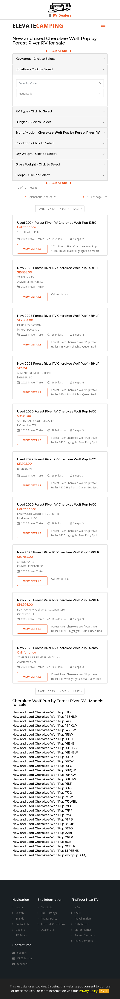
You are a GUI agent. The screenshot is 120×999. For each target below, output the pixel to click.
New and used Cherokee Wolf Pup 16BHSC (44, 748)
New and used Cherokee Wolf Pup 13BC (42, 712)
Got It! (104, 991)
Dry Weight (36, 154)
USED (76, 913)
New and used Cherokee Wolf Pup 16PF (42, 788)
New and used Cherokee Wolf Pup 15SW (42, 734)
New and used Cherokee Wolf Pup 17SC (42, 815)
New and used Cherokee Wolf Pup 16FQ (42, 766)
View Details (32, 249)
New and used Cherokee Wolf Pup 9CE (41, 842)
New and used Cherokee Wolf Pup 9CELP (43, 846)
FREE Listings (47, 913)
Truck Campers (82, 941)
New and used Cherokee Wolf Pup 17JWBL (44, 801)
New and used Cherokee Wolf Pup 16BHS (43, 743)
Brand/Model (58, 132)
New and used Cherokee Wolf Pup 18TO (42, 828)
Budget (33, 122)
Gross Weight (38, 164)
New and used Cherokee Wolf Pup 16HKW (44, 775)
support (19, 953)
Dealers (18, 929)
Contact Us (20, 924)
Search (18, 913)
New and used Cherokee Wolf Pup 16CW (43, 761)
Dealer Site (46, 929)
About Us (45, 907)
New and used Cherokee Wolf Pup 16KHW (44, 779)
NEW (75, 907)
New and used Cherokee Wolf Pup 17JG (42, 792)
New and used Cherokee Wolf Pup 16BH (42, 739)
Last (77, 208)
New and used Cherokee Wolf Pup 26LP (42, 837)
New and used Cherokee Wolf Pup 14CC (42, 721)
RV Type (34, 111)
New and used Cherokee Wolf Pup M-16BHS (45, 851)
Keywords (35, 58)
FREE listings (22, 958)
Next (64, 208)
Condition (35, 143)
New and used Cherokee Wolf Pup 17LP (42, 806)
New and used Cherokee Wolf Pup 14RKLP (44, 725)
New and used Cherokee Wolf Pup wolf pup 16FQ (49, 855)
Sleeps (33, 175)
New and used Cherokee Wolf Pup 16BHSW (45, 752)
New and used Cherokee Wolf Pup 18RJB (43, 824)
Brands (18, 918)
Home (17, 907)
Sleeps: (77, 239)
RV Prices (19, 935)
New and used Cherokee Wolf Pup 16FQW (44, 770)
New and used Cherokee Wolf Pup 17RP (42, 810)
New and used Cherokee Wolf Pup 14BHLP (44, 716)
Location (34, 69)
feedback (20, 964)
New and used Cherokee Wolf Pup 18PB (42, 819)
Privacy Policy (47, 918)
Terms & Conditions (51, 924)
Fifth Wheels (80, 924)
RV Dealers (62, 15)
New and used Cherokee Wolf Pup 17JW (42, 797)
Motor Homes (81, 929)
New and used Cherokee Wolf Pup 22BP (42, 833)
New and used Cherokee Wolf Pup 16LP (42, 784)
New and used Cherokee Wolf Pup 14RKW (44, 730)
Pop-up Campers (83, 935)
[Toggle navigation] (103, 26)
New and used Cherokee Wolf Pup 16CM (42, 757)
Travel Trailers (81, 918)
